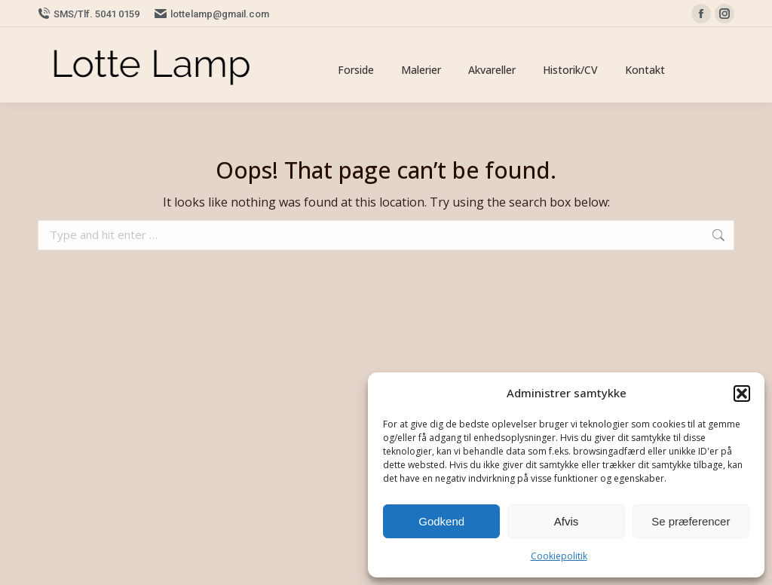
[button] (741, 393)
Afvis (566, 521)
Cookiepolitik (559, 556)
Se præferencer (690, 521)
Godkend (441, 521)
